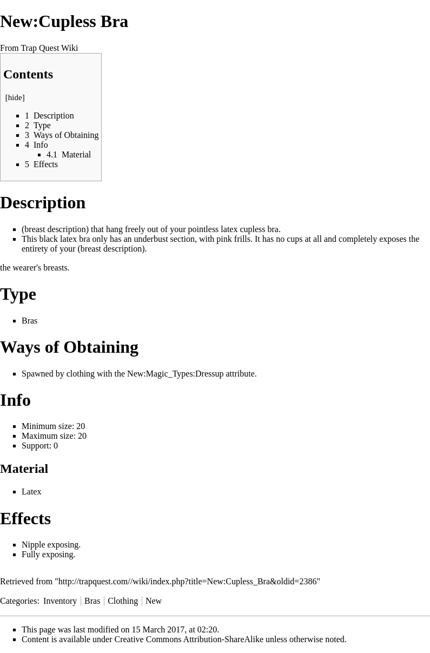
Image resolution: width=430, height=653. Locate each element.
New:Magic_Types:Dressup (175, 373)
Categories (18, 600)
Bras (29, 320)
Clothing (123, 600)
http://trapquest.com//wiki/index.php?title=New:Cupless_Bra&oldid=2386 (187, 581)
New (153, 600)
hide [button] (15, 97)
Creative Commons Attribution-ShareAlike (189, 639)
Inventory (60, 600)
